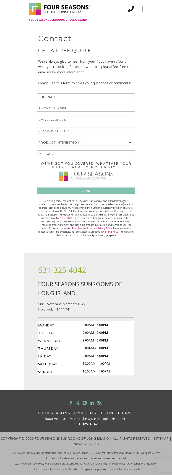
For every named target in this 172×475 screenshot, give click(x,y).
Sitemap (161, 438)
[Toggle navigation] (141, 9)
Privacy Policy (86, 443)
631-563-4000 (65, 218)
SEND (86, 191)
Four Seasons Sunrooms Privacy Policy (92, 228)
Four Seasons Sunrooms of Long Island (58, 19)
